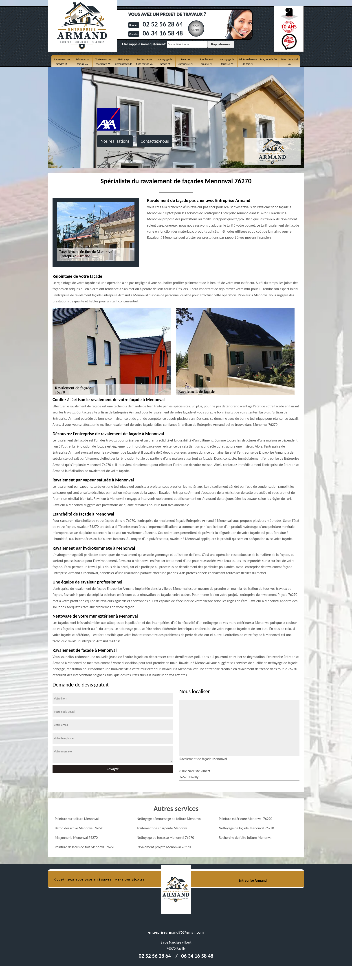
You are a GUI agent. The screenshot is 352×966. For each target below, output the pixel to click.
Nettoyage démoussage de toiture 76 (123, 64)
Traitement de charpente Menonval (162, 828)
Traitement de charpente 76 (103, 62)
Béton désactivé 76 (289, 62)
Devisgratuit (196, 28)
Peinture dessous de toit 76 (247, 62)
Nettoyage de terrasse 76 (227, 62)
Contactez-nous (155, 141)
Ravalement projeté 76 (206, 62)
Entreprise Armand (253, 880)
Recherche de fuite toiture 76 (144, 62)
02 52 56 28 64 (163, 24)
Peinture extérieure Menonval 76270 (245, 819)
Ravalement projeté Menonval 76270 (164, 847)
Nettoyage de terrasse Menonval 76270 (165, 837)
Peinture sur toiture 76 (82, 62)
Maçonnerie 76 (268, 59)
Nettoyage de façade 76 (165, 62)
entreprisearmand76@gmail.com (176, 932)
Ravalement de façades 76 (61, 62)
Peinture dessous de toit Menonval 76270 (85, 847)
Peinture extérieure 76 (185, 62)
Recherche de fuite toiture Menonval (245, 837)
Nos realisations (115, 141)
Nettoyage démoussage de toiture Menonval (169, 819)
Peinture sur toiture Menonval (77, 819)
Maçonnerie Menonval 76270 (76, 837)
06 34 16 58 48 (163, 33)
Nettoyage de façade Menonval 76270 (246, 828)
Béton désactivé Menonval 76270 (79, 828)
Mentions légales (130, 879)
